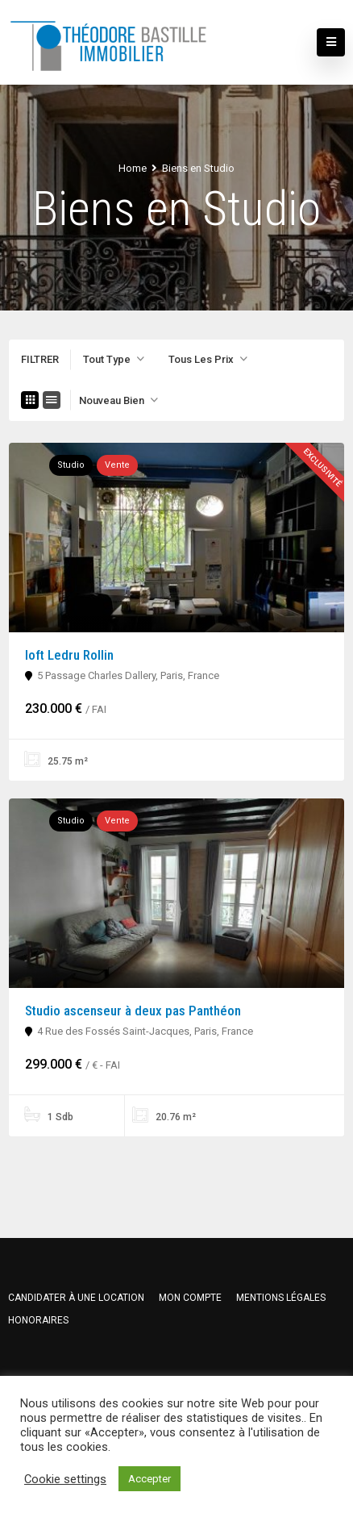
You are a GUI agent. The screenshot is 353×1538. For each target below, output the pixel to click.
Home (132, 168)
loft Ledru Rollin (69, 655)
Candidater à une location (76, 1297)
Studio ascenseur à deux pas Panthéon (133, 1010)
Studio (71, 465)
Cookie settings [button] (65, 1479)
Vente (117, 465)
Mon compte (190, 1297)
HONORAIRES (38, 1320)
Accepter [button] (149, 1479)
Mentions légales (281, 1297)
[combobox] (113, 360)
